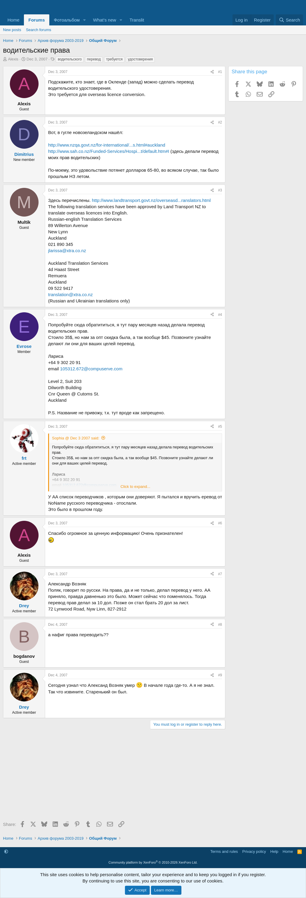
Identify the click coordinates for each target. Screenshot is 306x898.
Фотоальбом (67, 19)
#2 (220, 122)
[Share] (212, 72)
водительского (70, 59)
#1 (220, 72)
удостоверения (140, 59)
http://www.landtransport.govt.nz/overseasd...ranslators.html (151, 200)
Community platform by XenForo (153, 862)
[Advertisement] (112, 777)
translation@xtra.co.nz (70, 294)
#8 (220, 624)
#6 (220, 523)
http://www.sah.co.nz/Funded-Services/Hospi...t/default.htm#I (108, 151)
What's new (104, 19)
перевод (94, 59)
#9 (220, 675)
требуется (114, 59)
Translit (136, 19)
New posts (12, 30)
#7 (220, 574)
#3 (220, 190)
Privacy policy (254, 851)
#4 (220, 315)
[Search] (289, 19)
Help (274, 851)
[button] (84, 19)
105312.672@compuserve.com (91, 368)
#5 (220, 426)
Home (13, 19)
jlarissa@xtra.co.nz (67, 250)
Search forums (38, 30)
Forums (36, 19)
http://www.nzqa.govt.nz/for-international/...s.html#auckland (106, 144)
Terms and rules (224, 851)
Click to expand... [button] (135, 486)
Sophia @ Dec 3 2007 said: (75, 438)
